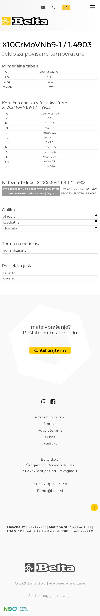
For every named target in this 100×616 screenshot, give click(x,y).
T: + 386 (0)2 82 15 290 (50, 484)
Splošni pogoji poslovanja (50, 596)
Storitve (50, 424)
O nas (50, 437)
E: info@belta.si (50, 491)
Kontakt (50, 444)
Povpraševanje (50, 430)
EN (65, 7)
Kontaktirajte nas (50, 350)
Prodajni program (50, 417)
